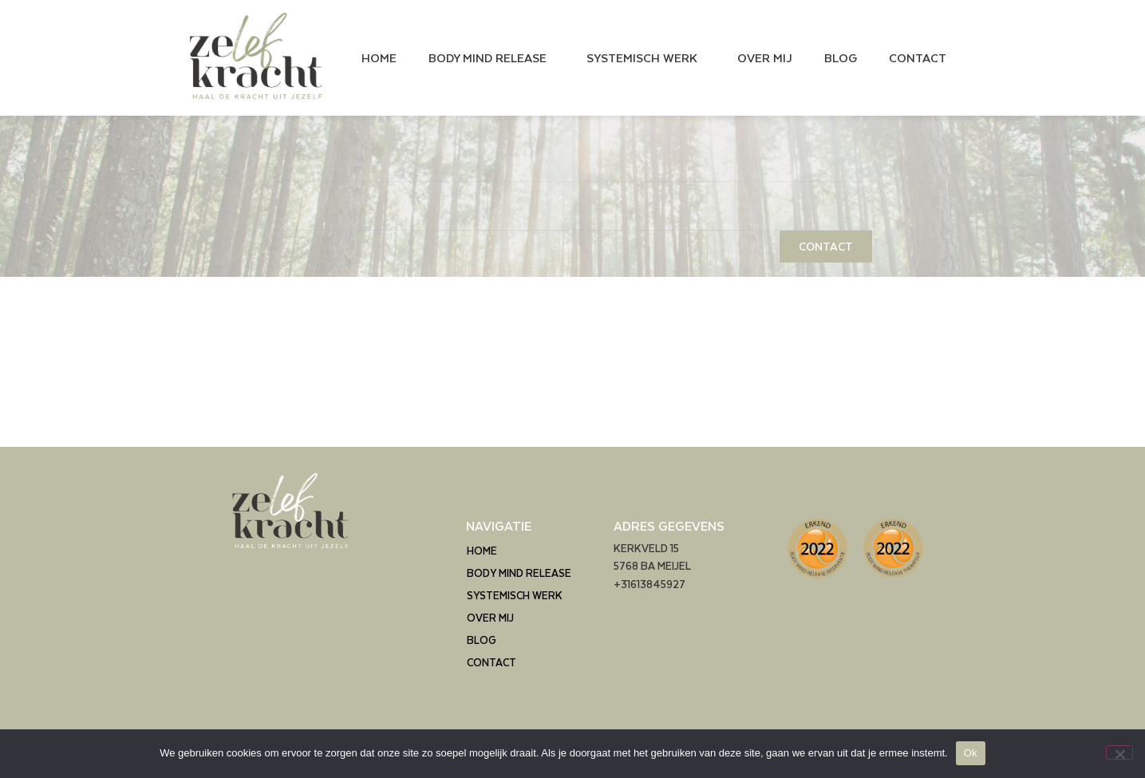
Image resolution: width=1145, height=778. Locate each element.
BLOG (840, 57)
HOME (379, 57)
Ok (970, 753)
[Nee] (1119, 752)
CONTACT (917, 57)
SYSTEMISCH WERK (645, 57)
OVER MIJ (764, 57)
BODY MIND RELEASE (491, 57)
